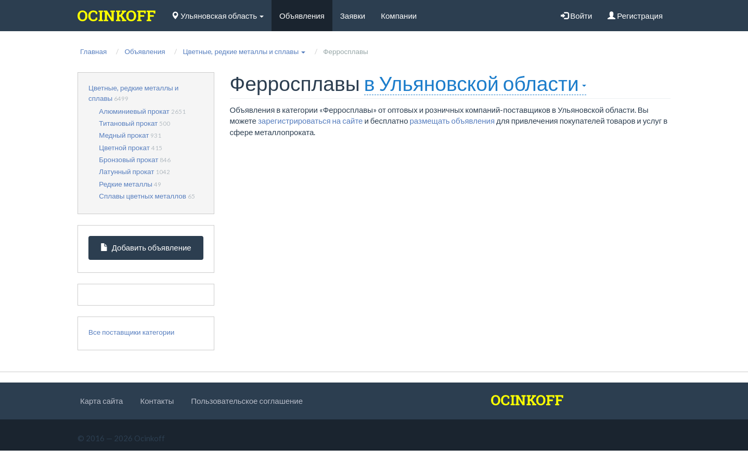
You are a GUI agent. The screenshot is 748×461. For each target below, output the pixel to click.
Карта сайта (101, 400)
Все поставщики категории (131, 332)
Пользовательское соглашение (247, 400)
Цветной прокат (124, 147)
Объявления (302, 15)
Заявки (352, 15)
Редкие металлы (125, 184)
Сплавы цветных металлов (142, 196)
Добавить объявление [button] (145, 247)
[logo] (116, 15)
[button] (244, 51)
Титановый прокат (128, 123)
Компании (399, 15)
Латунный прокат (126, 171)
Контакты (157, 400)
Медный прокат (124, 135)
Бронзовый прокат (128, 159)
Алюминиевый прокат (134, 111)
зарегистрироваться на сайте (310, 120)
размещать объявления (452, 120)
